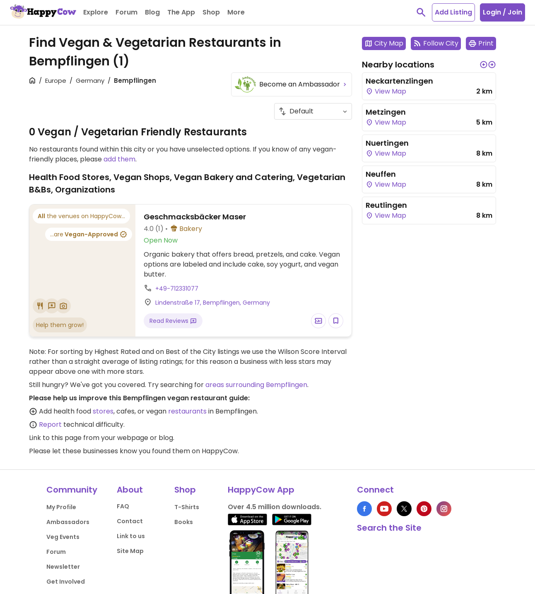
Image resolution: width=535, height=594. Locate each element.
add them (119, 159)
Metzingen (386, 112)
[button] (484, 64)
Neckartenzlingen (399, 81)
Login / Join (502, 12)
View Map (386, 91)
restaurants (187, 411)
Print (481, 43)
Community (71, 489)
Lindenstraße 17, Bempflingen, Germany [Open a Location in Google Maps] (212, 302)
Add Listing (453, 12)
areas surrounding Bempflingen (256, 385)
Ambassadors (67, 522)
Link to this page (55, 437)
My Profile (61, 507)
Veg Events (63, 537)
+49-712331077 (176, 288)
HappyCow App (261, 489)
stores (103, 411)
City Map (383, 43)
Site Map (130, 551)
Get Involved (65, 581)
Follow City (435, 43)
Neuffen (381, 174)
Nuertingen (387, 143)
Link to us (131, 536)
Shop (185, 489)
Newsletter (63, 567)
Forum (56, 552)
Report (50, 424)
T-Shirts (186, 507)
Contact (130, 521)
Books (183, 522)
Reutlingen (386, 205)
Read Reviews (173, 321)
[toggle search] (421, 12)
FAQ (123, 506)
